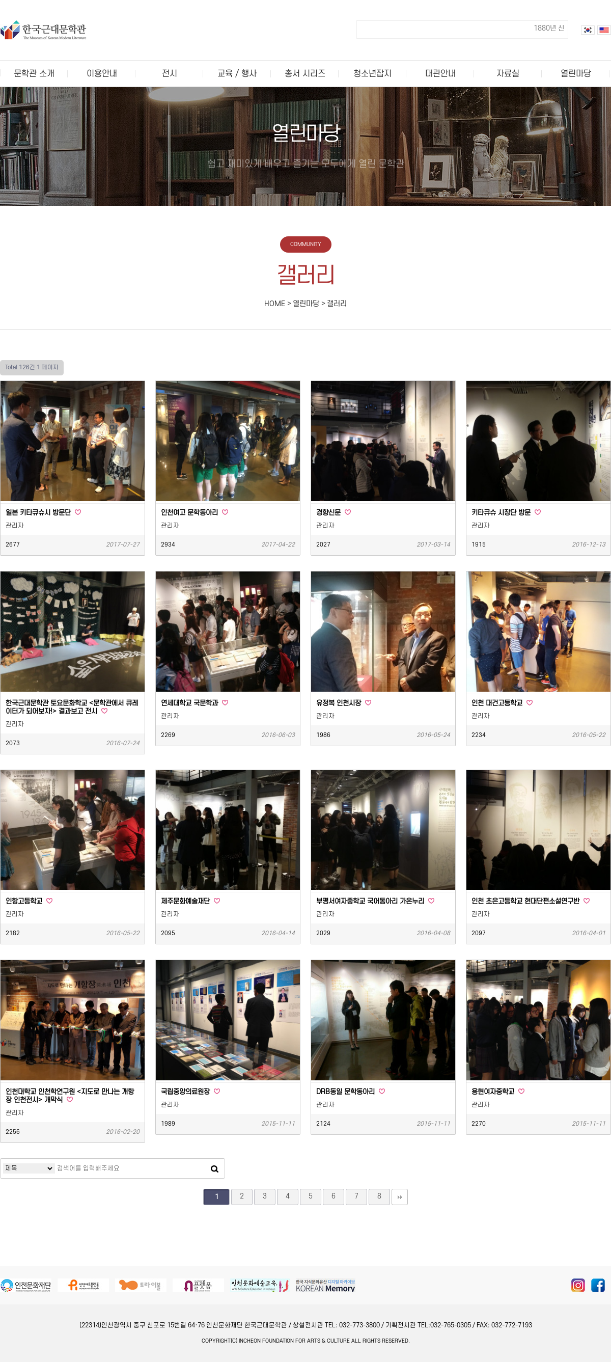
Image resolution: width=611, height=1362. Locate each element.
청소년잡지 (372, 73)
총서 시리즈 (305, 73)
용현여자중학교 (497, 1092)
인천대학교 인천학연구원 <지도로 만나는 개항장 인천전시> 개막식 (70, 1096)
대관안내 (440, 73)
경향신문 (333, 512)
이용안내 (102, 73)
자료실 (507, 73)
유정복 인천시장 (343, 703)
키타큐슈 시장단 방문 (506, 512)
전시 (169, 73)
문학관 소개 (34, 73)
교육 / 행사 (237, 73)
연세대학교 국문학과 (194, 703)
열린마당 (576, 73)
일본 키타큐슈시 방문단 (43, 512)
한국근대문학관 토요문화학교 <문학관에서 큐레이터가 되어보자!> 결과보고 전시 (72, 707)
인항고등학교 (29, 901)
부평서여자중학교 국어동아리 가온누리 (375, 901)
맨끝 (400, 1197)
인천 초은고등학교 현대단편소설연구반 (530, 901)
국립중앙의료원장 (190, 1092)
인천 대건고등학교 (502, 703)
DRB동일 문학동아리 (350, 1092)
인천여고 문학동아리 (194, 512)
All (356, 1341)
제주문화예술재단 (190, 901)
